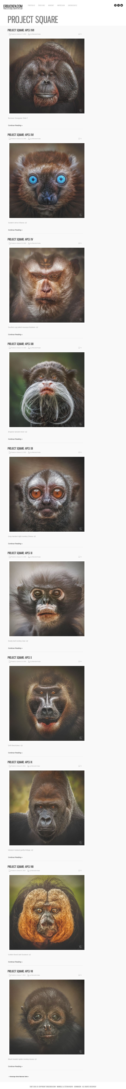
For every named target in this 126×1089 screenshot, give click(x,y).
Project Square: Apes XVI (21, 135)
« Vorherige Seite (14, 1076)
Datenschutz (72, 5)
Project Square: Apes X (20, 657)
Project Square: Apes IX (20, 762)
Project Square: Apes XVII (21, 30)
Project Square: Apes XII (20, 448)
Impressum (61, 5)
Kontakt (51, 5)
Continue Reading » (15, 125)
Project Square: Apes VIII (20, 866)
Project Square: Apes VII (20, 971)
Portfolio (31, 5)
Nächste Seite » (24, 1076)
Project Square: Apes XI (20, 553)
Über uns (41, 5)
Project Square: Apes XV (20, 239)
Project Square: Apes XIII (20, 344)
